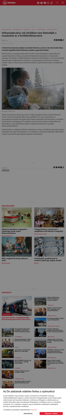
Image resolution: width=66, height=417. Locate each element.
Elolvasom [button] (34, 410)
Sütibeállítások (28, 413)
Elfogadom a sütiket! (51, 413)
